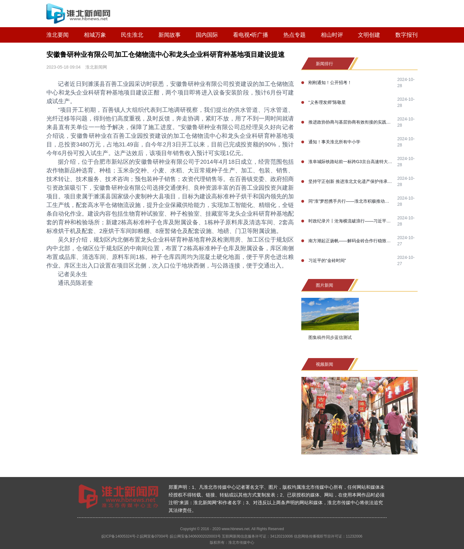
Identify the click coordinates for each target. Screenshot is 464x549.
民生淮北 (132, 35)
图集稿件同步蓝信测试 (330, 337)
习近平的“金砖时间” (327, 260)
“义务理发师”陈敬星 (327, 102)
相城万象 (95, 35)
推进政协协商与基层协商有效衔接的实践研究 (350, 122)
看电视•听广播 (250, 35)
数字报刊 (406, 35)
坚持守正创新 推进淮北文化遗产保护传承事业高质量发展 (350, 181)
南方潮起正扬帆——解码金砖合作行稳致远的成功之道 (350, 240)
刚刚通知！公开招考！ (330, 82)
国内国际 (207, 35)
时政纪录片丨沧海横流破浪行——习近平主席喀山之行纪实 (350, 220)
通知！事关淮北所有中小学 (334, 141)
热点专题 (294, 35)
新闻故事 (169, 35)
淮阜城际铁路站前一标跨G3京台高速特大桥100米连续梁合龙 (350, 161)
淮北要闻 (57, 35)
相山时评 (332, 35)
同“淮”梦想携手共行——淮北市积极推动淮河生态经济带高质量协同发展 (350, 201)
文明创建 (369, 35)
